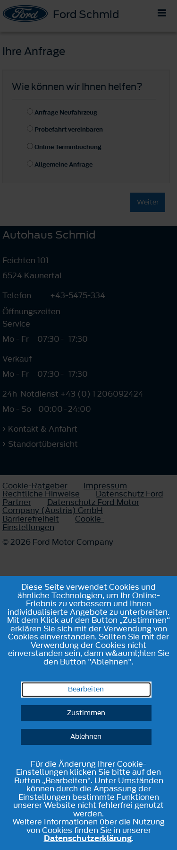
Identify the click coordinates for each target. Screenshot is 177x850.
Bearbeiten (86, 689)
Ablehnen (85, 737)
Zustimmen (86, 713)
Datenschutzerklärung (88, 838)
